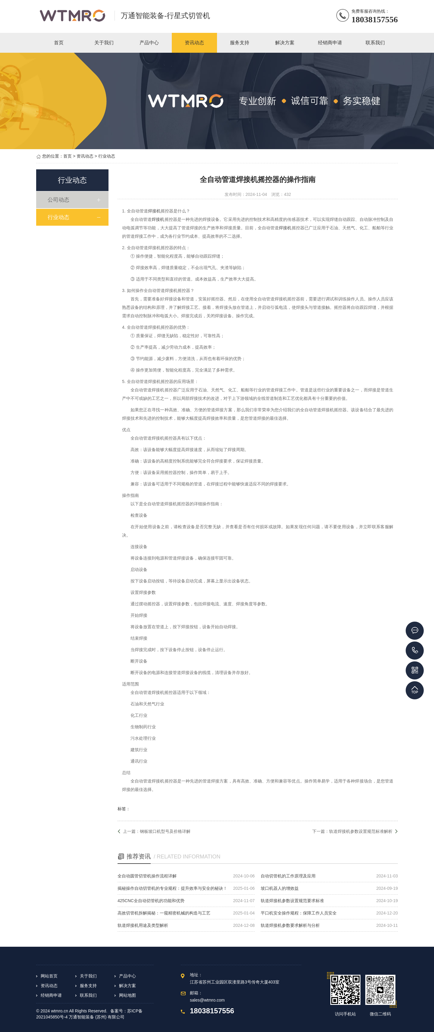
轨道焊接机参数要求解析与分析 (290, 925)
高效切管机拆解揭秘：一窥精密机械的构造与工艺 (164, 913)
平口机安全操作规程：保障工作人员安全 (299, 913)
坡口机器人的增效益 (280, 888)
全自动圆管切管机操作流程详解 (147, 876)
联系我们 (88, 995)
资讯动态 (85, 156)
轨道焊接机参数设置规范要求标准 (292, 900)
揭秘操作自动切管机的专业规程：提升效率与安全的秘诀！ (172, 888)
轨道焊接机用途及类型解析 (143, 925)
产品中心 (127, 976)
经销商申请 (51, 995)
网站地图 (127, 995)
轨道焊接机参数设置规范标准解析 (360, 831)
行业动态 (106, 156)
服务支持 (88, 985)
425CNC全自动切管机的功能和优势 (151, 900)
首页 (67, 156)
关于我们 (88, 976)
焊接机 (154, 211)
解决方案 (127, 985)
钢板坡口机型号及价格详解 (165, 831)
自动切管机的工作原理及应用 (288, 876)
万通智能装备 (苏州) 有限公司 (96, 1017)
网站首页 (49, 976)
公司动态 (60, 200)
